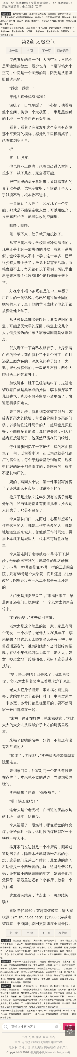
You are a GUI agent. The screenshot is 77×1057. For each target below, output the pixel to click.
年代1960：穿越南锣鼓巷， (33, 2)
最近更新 (37, 1047)
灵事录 (69, 993)
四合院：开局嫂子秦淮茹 (52, 21)
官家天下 (66, 961)
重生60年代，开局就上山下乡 (46, 965)
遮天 (50, 947)
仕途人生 (19, 944)
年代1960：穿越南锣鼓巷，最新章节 (52, 31)
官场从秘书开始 (20, 14)
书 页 (30, 50)
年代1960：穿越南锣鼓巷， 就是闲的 (18, 28)
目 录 (30, 933)
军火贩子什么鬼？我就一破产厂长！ (49, 996)
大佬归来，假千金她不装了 (45, 940)
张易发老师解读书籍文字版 (25, 1000)
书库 (25, 1037)
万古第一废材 (52, 944)
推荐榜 (35, 1042)
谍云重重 (58, 947)
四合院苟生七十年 (54, 972)
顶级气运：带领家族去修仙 (45, 951)
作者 (38, 1037)
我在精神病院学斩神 (34, 944)
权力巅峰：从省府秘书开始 (25, 986)
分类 (31, 1037)
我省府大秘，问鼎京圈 (21, 996)
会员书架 (62, 1047)
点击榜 (26, 1042)
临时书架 (57, 1042)
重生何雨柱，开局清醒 (21, 982)
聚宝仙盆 (17, 940)
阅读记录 (63, 50)
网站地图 (50, 1047)
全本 (45, 1037)
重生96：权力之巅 (37, 14)
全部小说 (24, 1047)
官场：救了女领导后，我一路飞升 (20, 954)
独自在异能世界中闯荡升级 (51, 1000)
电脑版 (13, 1047)
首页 (6, 2)
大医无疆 (68, 968)
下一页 (46, 50)
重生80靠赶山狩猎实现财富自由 (19, 17)
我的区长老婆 (50, 989)
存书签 (63, 933)
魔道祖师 (27, 940)
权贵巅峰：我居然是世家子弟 (22, 968)
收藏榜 (45, 1042)
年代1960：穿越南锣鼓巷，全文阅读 (54, 28)
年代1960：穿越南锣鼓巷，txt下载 (16, 31)
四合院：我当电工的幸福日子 (59, 975)
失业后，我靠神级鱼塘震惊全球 (43, 1007)
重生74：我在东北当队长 (28, 21)
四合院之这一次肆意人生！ (49, 968)
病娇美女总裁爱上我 (32, 989)
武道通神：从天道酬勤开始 (49, 954)
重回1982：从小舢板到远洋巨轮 (54, 986)
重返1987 (9, 24)
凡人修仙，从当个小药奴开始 (18, 951)
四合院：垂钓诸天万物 (50, 961)
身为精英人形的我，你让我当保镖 (36, 993)
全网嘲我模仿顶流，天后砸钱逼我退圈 (42, 1003)
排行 (52, 1037)
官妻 (62, 951)
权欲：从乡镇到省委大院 (24, 947)
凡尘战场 (66, 1003)
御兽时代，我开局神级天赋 (47, 17)
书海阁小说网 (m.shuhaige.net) (50, 1052)
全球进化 (41, 947)
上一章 (13, 50)
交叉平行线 (59, 993)
